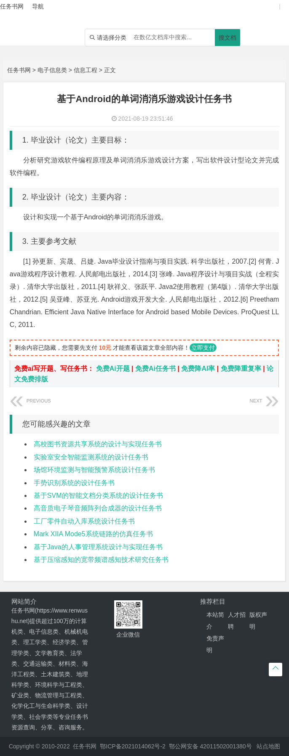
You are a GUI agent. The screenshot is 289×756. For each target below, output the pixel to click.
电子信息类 (52, 70)
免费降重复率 (241, 368)
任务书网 (19, 70)
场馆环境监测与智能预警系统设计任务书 (94, 469)
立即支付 (203, 347)
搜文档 (227, 37)
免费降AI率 (198, 368)
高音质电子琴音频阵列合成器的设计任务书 (98, 508)
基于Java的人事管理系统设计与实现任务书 (98, 547)
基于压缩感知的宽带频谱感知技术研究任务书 (101, 559)
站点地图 (268, 746)
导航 (38, 6)
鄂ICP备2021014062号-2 (133, 746)
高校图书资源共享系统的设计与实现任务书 (98, 444)
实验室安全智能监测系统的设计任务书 (91, 457)
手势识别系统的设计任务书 (74, 482)
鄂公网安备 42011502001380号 (210, 746)
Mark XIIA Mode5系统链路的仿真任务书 (93, 533)
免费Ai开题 (113, 368)
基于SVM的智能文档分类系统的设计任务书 (98, 495)
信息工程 (85, 70)
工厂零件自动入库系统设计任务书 (84, 521)
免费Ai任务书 (155, 368)
